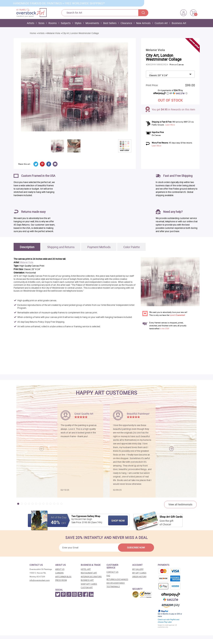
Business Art (179, 23)
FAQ (108, 575)
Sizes (41, 23)
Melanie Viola (53, 33)
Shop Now (118, 520)
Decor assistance (115, 583)
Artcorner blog (63, 576)
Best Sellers (109, 23)
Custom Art (161, 23)
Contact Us (112, 572)
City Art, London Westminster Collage (80, 33)
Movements (92, 23)
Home (33, 33)
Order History (139, 576)
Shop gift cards (89, 584)
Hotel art (86, 569)
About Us (59, 569)
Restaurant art (89, 573)
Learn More (170, 124)
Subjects (66, 23)
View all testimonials (180, 504)
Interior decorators (91, 576)
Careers (59, 573)
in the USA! (164, 328)
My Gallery (138, 569)
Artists (30, 23)
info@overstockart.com (39, 580)
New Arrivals (143, 23)
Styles (78, 23)
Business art (87, 580)
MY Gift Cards (139, 573)
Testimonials (113, 586)
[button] (171, 448)
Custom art (87, 587)
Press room (61, 580)
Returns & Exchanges (117, 579)
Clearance (126, 23)
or (178, 93)
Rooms (52, 23)
